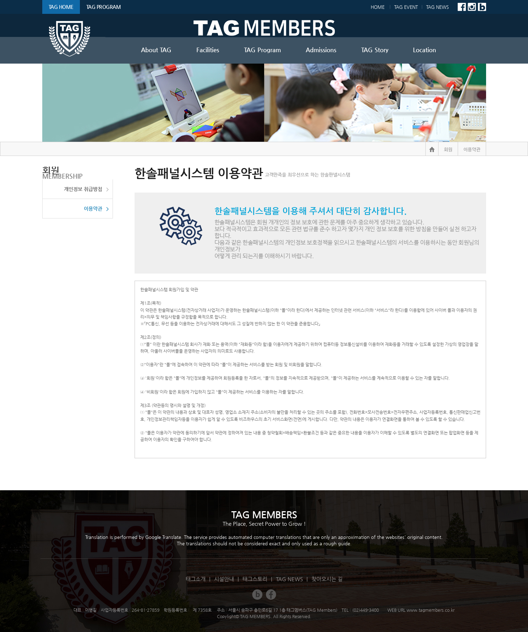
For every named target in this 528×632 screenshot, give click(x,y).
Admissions (321, 49)
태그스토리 (255, 579)
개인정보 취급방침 (83, 189)
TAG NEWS (441, 7)
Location (424, 49)
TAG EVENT (406, 7)
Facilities (207, 49)
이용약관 (93, 208)
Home (375, 7)
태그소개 (196, 579)
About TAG (156, 49)
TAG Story (374, 49)
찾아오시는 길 (327, 579)
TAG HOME (61, 7)
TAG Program (103, 7)
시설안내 (224, 579)
